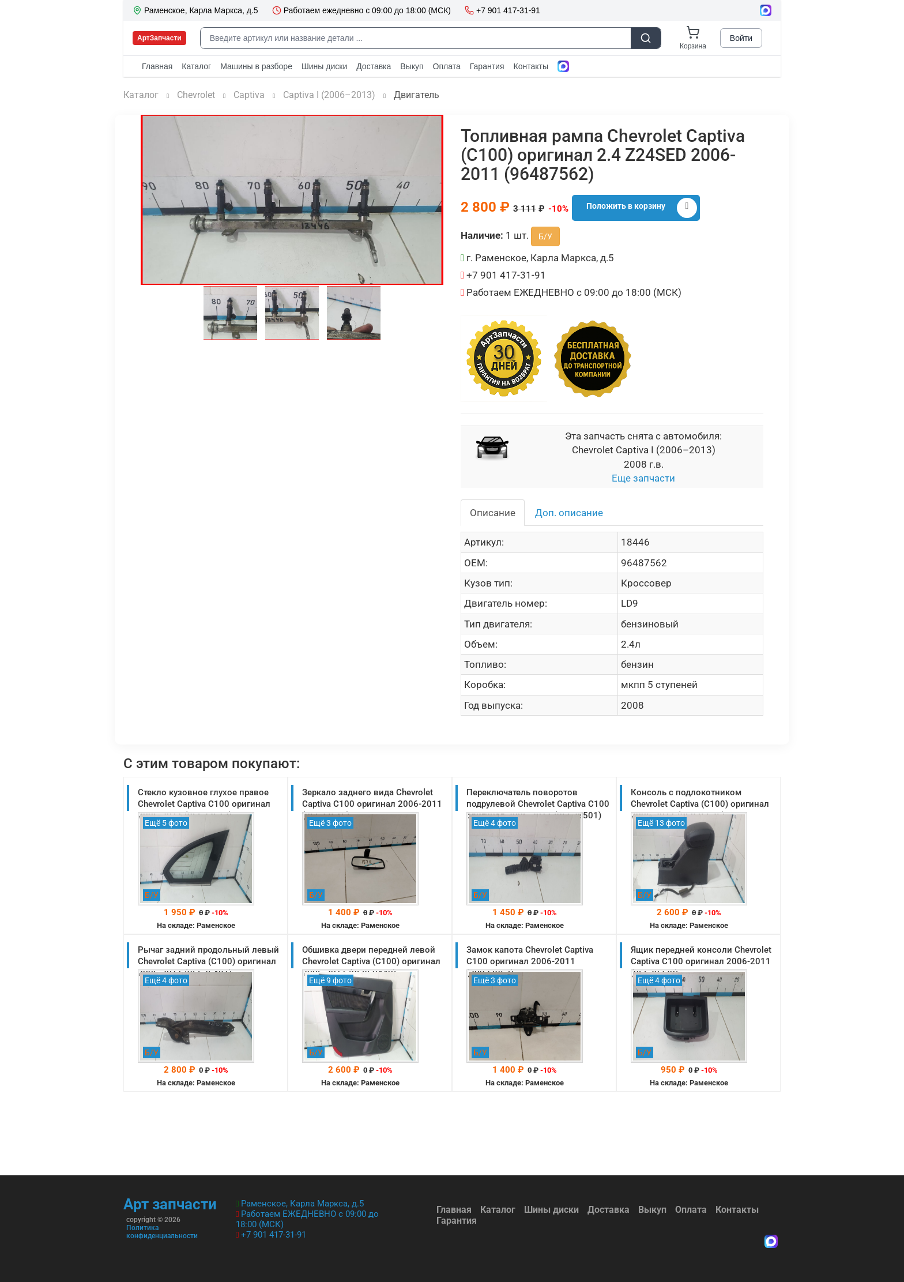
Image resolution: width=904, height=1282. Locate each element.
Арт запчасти (170, 1204)
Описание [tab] (492, 512)
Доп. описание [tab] (569, 512)
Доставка (608, 1209)
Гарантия (456, 1220)
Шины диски (551, 1209)
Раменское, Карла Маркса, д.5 (302, 1203)
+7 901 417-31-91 (273, 1235)
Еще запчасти (643, 478)
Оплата (691, 1209)
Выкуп (652, 1209)
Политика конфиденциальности (162, 1232)
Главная (454, 1209)
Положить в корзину (641, 208)
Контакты (737, 1209)
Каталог (497, 1209)
